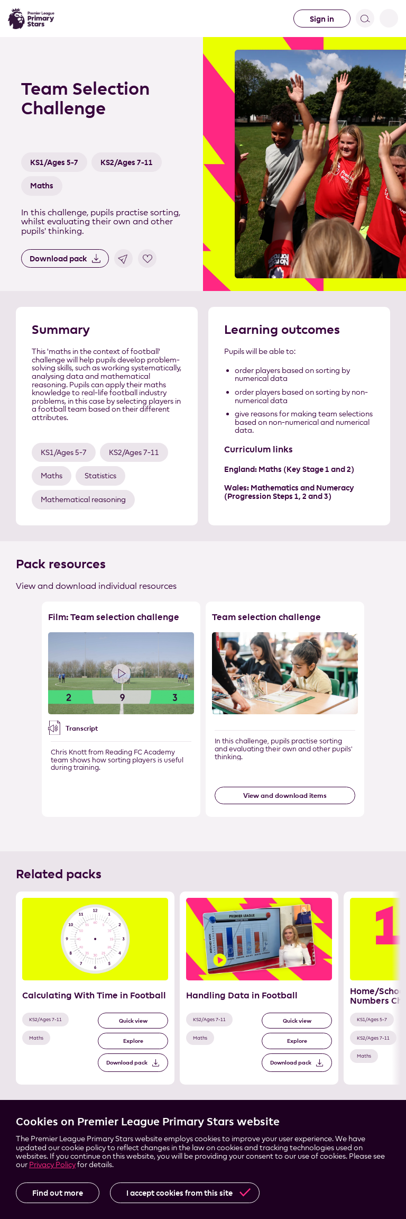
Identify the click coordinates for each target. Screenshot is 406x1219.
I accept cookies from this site (179, 1192)
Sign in (322, 18)
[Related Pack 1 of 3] (95, 988)
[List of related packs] (203, 997)
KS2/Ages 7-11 (126, 162)
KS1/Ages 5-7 (54, 162)
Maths (41, 185)
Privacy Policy (52, 1164)
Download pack (58, 258)
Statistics (100, 475)
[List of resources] (203, 718)
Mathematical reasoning (83, 499)
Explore (133, 1041)
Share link (123, 258)
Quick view (133, 1020)
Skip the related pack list (5, 891)
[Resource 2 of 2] (285, 709)
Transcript (82, 728)
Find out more (57, 1192)
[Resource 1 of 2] (121, 709)
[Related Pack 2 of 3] (259, 988)
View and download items (285, 795)
